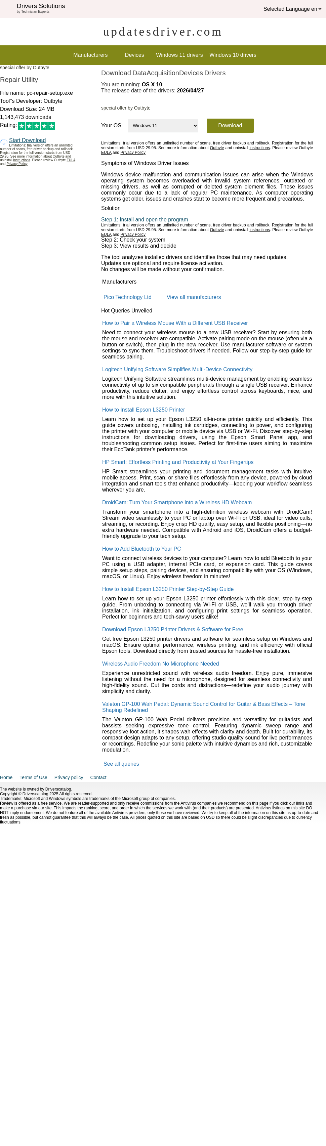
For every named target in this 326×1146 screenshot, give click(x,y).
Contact (98, 777)
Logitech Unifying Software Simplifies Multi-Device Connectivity (177, 369)
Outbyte (59, 156)
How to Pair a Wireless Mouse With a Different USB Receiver (175, 323)
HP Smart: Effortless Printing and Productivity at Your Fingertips (177, 462)
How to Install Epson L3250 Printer (143, 410)
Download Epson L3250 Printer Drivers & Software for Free (172, 629)
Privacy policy (68, 777)
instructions (21, 160)
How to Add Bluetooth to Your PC (141, 549)
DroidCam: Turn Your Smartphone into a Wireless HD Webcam (177, 502)
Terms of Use (33, 777)
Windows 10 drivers (232, 55)
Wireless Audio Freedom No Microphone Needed (160, 664)
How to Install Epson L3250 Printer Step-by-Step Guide (168, 589)
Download (230, 125)
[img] (8, 9)
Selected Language (286, 9)
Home (6, 777)
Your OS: (112, 125)
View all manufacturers (194, 297)
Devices (134, 55)
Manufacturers (90, 55)
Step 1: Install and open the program (144, 219)
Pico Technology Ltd (128, 297)
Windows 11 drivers (179, 55)
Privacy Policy (16, 164)
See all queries (121, 764)
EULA (71, 160)
